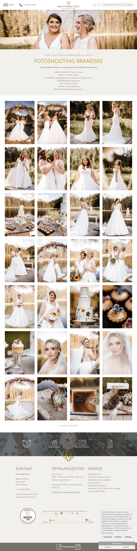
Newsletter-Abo (94, 474)
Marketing (127, 537)
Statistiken (117, 537)
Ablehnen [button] (126, 547)
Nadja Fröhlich (87, 78)
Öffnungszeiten (111, 5)
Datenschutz (107, 488)
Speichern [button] (108, 547)
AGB (99, 488)
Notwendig (106, 537)
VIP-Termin (127, 5)
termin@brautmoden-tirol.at (27, 494)
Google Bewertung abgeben (99, 480)
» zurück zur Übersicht (68, 425)
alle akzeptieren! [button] (117, 543)
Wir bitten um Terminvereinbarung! (65, 492)
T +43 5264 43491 (23, 489)
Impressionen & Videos (97, 485)
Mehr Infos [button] (109, 533)
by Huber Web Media (96, 491)
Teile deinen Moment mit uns (99, 477)
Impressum (92, 488)
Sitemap (117, 488)
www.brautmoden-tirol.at (26, 497)
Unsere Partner (94, 483)
